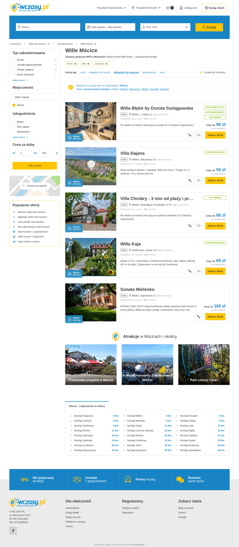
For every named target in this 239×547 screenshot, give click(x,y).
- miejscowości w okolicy (87, 406)
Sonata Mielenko (137, 289)
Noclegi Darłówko (83, 440)
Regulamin (127, 512)
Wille (85, 64)
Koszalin (154, 89)
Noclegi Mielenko (136, 420)
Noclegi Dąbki (187, 430)
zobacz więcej (20, 80)
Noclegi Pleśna (82, 430)
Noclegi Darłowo (188, 435)
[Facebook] (13, 531)
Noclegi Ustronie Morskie (140, 430)
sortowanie (101, 64)
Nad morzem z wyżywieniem (33, 231)
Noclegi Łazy (187, 425)
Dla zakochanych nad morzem (34, 226)
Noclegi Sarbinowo (84, 425)
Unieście (164, 89)
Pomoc (69, 526)
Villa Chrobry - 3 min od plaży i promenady (157, 198)
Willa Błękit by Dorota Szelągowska (156, 108)
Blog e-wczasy (186, 508)
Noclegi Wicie (134, 445)
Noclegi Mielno (135, 415)
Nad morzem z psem (29, 241)
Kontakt (182, 517)
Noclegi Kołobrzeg (136, 440)
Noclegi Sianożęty (83, 435)
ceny (82, 72)
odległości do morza (99, 72)
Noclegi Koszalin (189, 415)
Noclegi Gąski (134, 425)
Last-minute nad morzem (31, 222)
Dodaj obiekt (72, 512)
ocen (162, 72)
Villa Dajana (132, 153)
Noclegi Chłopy (188, 420)
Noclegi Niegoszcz (84, 415)
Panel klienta (72, 508)
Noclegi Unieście (83, 420)
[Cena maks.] (46, 153)
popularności (149, 72)
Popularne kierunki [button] (146, 7)
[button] (111, 8)
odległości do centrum (126, 72)
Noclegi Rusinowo (189, 445)
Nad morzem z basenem (31, 236)
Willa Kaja (130, 244)
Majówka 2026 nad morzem (32, 217)
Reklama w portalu (75, 521)
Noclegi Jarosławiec (190, 450)
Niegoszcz (134, 89)
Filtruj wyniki (34, 165)
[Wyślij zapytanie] (199, 135)
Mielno (144, 89)
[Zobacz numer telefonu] (190, 135)
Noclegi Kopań (187, 440)
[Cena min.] (25, 153)
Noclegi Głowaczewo (85, 450)
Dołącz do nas (73, 517)
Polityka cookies (130, 508)
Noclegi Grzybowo (83, 445)
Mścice (71, 64)
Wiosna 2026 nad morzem (31, 212)
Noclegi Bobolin (135, 435)
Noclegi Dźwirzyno (137, 450)
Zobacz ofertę (215, 135)
